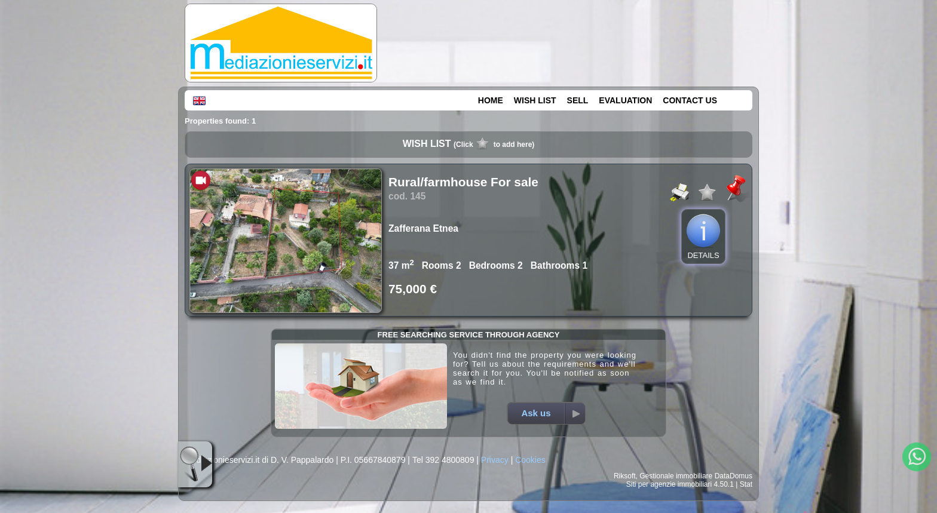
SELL (578, 100)
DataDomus (733, 476)
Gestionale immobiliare (675, 476)
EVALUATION (625, 100)
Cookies (530, 460)
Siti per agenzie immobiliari (669, 484)
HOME (490, 100)
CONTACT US (690, 100)
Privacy (495, 460)
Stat (746, 484)
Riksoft (625, 476)
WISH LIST (535, 100)
